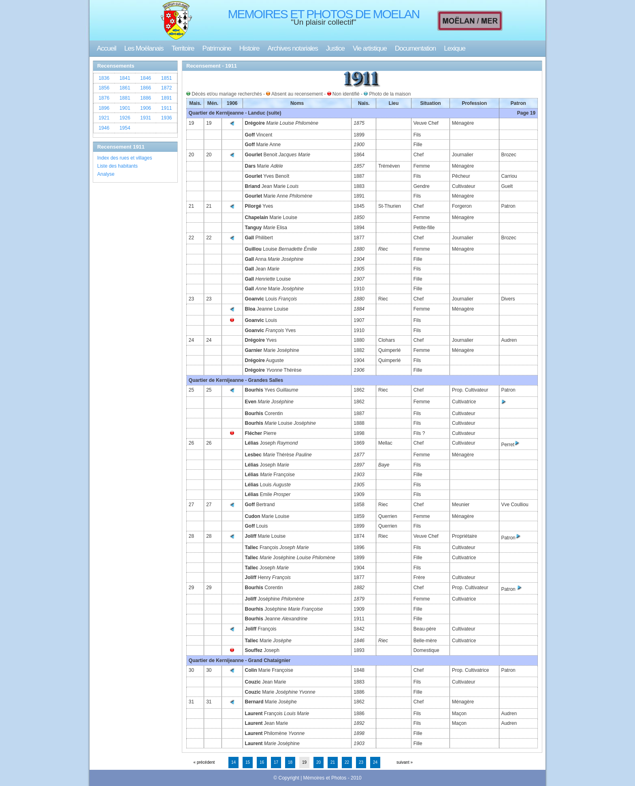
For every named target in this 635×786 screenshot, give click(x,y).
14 (233, 762)
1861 (124, 88)
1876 (103, 98)
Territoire (182, 48)
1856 (103, 88)
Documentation (415, 48)
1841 (124, 78)
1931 (145, 118)
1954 (124, 128)
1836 (103, 78)
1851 (166, 78)
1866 (145, 88)
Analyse (106, 174)
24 (375, 762)
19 (304, 762)
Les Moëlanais (144, 48)
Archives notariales (292, 48)
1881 (124, 98)
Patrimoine (216, 48)
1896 (103, 108)
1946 (103, 128)
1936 (166, 118)
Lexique (454, 48)
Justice (335, 48)
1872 (166, 88)
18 (290, 762)
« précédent (204, 762)
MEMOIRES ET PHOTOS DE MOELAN (324, 14)
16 (262, 762)
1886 (145, 98)
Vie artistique (370, 48)
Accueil (106, 48)
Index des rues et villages (124, 158)
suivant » (404, 762)
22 (347, 762)
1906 (145, 108)
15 (247, 762)
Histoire (249, 48)
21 (332, 762)
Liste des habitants (117, 166)
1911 (166, 108)
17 (276, 762)
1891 (166, 98)
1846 (145, 78)
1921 (103, 118)
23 (361, 762)
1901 (124, 108)
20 (318, 762)
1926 (124, 118)
